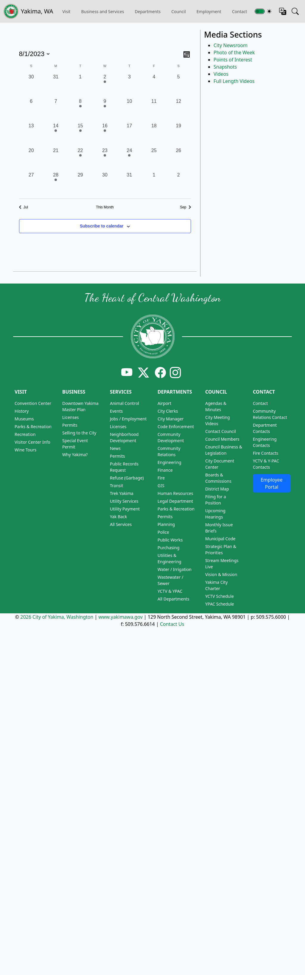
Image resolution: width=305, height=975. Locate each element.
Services (121, 392)
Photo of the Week (234, 52)
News (115, 448)
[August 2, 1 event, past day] (105, 85)
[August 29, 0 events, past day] (80, 183)
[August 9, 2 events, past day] (105, 110)
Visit (21, 392)
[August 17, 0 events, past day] (129, 134)
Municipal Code (220, 538)
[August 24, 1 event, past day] (129, 159)
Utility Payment (125, 509)
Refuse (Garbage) (127, 478)
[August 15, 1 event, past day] (80, 134)
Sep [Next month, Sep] (185, 207)
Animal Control (124, 403)
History (22, 411)
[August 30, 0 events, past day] (105, 183)
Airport (164, 403)
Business (73, 392)
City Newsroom (231, 45)
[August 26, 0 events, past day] (178, 159)
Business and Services (102, 11)
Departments (148, 11)
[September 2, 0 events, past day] (178, 183)
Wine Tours (25, 450)
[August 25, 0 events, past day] (154, 159)
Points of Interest (233, 59)
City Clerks (168, 411)
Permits (69, 425)
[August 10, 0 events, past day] (129, 110)
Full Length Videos (234, 81)
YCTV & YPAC (170, 591)
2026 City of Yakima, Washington (56, 617)
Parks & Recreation (33, 426)
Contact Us (172, 624)
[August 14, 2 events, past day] (55, 134)
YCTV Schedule (219, 596)
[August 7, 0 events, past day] (55, 110)
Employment (209, 11)
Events (116, 411)
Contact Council (220, 431)
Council (178, 11)
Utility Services (124, 501)
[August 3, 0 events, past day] (129, 85)
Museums (24, 419)
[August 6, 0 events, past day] (31, 110)
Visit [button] (66, 11)
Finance (165, 470)
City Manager (171, 419)
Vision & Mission (221, 574)
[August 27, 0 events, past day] (31, 183)
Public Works (170, 540)
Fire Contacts (265, 453)
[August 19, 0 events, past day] (178, 134)
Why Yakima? (75, 454)
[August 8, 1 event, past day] (80, 110)
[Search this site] (295, 11)
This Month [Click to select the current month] (104, 207)
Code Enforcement (176, 426)
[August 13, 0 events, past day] (31, 134)
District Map (217, 489)
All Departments (173, 599)
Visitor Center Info (32, 442)
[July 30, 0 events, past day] (31, 85)
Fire (161, 478)
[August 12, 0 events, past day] (178, 110)
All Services (121, 524)
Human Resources (175, 493)
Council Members (222, 439)
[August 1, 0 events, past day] (80, 85)
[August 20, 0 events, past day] (31, 159)
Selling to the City (79, 433)
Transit (116, 485)
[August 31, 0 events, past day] (129, 183)
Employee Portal (271, 483)
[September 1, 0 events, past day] (154, 183)
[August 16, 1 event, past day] (105, 134)
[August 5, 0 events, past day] (178, 85)
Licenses (70, 417)
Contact (264, 392)
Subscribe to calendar (101, 226)
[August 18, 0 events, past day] (154, 134)
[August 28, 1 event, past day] (55, 183)
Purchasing (168, 547)
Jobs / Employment (128, 419)
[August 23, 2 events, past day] (105, 159)
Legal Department (175, 501)
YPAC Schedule (219, 604)
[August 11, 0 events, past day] (154, 110)
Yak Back (118, 516)
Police (163, 532)
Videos (221, 74)
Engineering (169, 462)
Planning (166, 524)
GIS (161, 485)
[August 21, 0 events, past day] (55, 159)
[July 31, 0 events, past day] (55, 85)
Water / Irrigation (175, 569)
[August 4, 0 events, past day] (154, 85)
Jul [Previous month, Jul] (23, 207)
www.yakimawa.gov (120, 617)
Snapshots (225, 67)
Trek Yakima (121, 493)
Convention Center (33, 403)
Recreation (25, 434)
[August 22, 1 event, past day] (80, 159)
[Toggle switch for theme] (259, 11)
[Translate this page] (282, 11)
